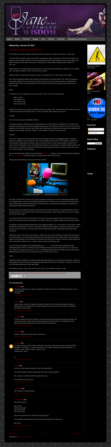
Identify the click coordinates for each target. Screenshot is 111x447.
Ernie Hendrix (18, 399)
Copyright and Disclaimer (77, 39)
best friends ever (18, 273)
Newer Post (12, 433)
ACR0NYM (17, 388)
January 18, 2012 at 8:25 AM (22, 325)
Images (35, 39)
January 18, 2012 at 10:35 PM (23, 426)
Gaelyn (16, 365)
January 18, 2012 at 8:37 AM (22, 337)
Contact (51, 39)
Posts (91, 129)
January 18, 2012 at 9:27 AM (22, 382)
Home (9, 39)
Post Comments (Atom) (24, 437)
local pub (48, 245)
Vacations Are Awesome (59, 273)
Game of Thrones (16, 155)
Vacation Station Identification (25, 49)
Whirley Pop (46, 153)
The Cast (26, 39)
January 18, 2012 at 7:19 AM (22, 295)
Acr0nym (42, 194)
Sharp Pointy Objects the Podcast (43, 273)
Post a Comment (17, 429)
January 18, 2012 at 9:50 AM (22, 393)
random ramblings (29, 273)
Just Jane (17, 316)
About (17, 39)
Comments (92, 133)
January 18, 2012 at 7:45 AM (22, 310)
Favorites (60, 39)
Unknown (17, 286)
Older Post (77, 433)
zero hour (17, 343)
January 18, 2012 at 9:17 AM (22, 359)
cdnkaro (16, 301)
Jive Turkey (62, 194)
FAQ (43, 39)
